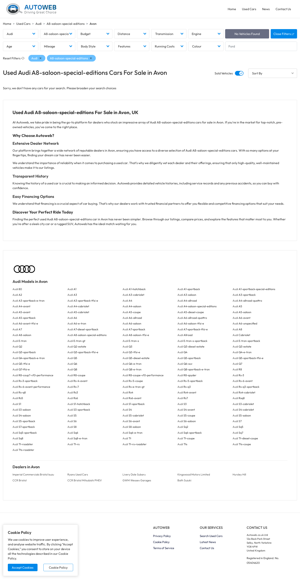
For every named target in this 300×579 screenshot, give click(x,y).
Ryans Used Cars (77, 474)
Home (232, 9)
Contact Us (283, 9)
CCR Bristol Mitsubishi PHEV (84, 480)
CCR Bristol (20, 480)
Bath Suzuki (184, 480)
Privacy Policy (162, 536)
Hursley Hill (239, 474)
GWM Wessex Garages (137, 480)
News (266, 9)
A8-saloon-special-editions (66, 24)
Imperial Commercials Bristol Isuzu (33, 474)
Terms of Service (163, 548)
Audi (38, 24)
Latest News (208, 542)
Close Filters (284, 34)
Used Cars (249, 9)
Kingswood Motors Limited (193, 474)
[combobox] (20, 33)
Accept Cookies (22, 567)
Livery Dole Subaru (134, 474)
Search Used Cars (211, 536)
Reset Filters (13, 58)
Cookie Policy (58, 567)
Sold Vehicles (224, 73)
